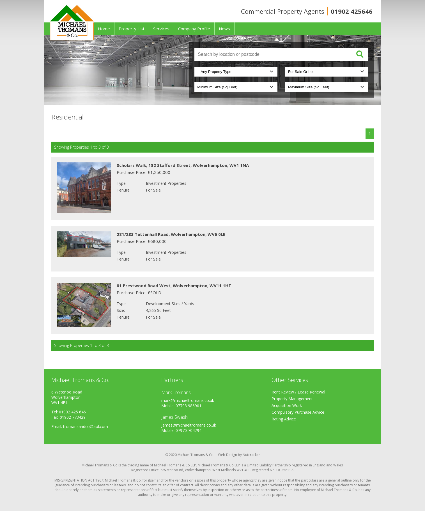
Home (104, 28)
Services (161, 28)
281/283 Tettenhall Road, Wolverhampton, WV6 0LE (171, 234)
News (224, 28)
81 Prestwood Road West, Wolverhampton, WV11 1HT (174, 285)
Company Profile (194, 28)
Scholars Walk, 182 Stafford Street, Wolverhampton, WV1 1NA (183, 165)
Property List (131, 28)
